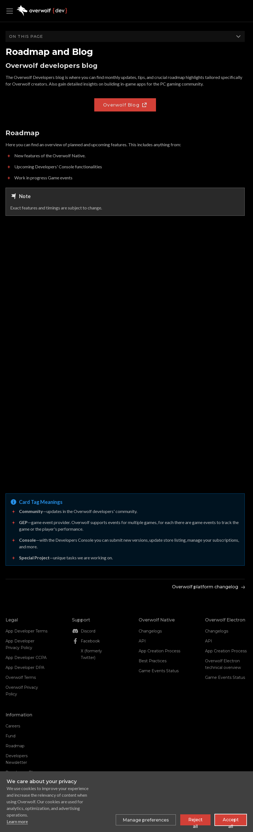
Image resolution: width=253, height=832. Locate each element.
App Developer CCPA (26, 657)
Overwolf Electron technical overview (223, 664)
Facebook (90, 641)
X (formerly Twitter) (91, 654)
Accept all (231, 821)
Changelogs (150, 631)
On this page (26, 36)
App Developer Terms (26, 631)
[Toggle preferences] (146, 819)
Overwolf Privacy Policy (22, 691)
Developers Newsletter (17, 759)
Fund (10, 735)
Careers (13, 726)
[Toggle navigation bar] (11, 11)
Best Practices (152, 660)
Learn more (17, 821)
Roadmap (15, 745)
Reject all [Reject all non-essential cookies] (195, 821)
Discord (88, 631)
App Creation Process (159, 650)
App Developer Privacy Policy (20, 644)
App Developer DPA (25, 667)
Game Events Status (159, 670)
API (142, 641)
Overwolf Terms (21, 677)
